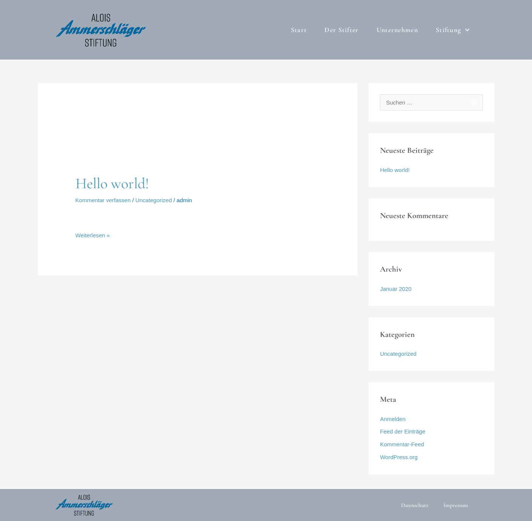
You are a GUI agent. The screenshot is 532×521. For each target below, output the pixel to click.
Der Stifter (341, 30)
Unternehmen (397, 30)
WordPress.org (399, 457)
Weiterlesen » (92, 234)
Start (299, 30)
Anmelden (393, 419)
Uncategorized (153, 200)
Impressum (455, 505)
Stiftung (453, 30)
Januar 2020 (395, 289)
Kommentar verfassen (103, 200)
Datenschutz (414, 505)
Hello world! (112, 183)
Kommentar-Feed (402, 444)
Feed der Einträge (402, 431)
